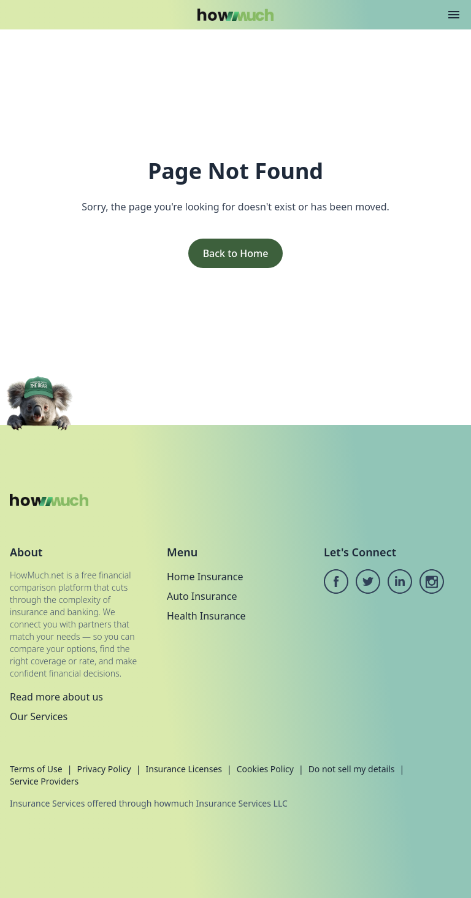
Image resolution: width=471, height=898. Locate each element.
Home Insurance (205, 576)
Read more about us (56, 697)
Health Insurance (206, 616)
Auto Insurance (202, 596)
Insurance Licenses (183, 769)
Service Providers (44, 781)
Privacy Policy (104, 769)
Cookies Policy (265, 769)
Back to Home (236, 253)
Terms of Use (36, 769)
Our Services (38, 716)
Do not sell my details (351, 769)
